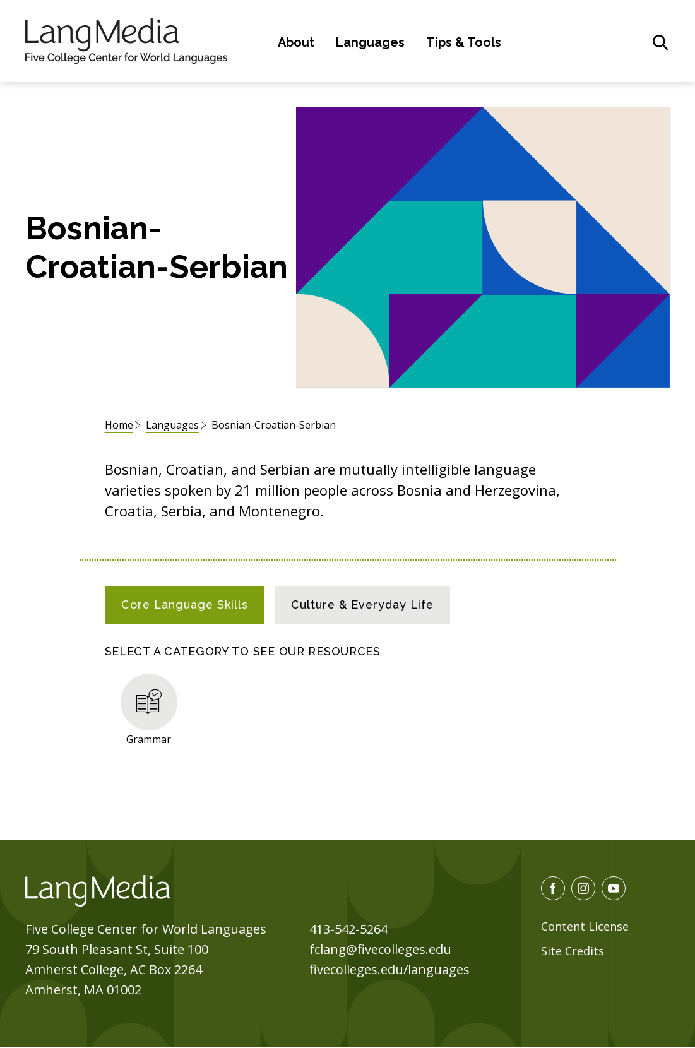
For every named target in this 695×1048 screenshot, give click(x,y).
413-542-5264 (348, 929)
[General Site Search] (660, 42)
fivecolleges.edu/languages (389, 969)
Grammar (148, 739)
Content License (585, 926)
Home (119, 425)
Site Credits (572, 950)
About (296, 42)
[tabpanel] (348, 707)
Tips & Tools (463, 42)
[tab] (184, 605)
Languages (370, 42)
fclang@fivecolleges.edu (380, 949)
